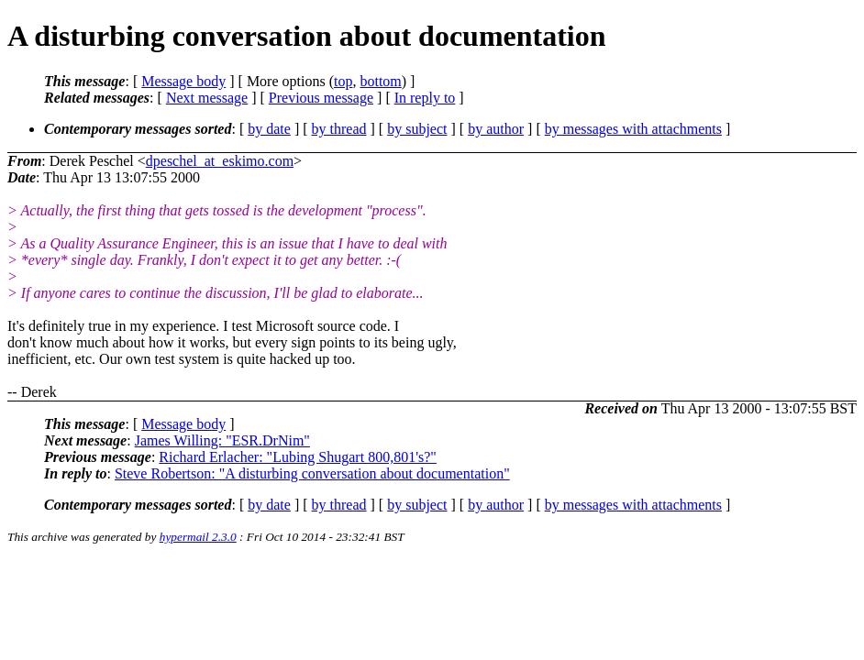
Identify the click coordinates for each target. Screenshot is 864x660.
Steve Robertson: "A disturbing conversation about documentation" (312, 473)
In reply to (425, 97)
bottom (380, 81)
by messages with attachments (633, 129)
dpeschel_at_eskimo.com (220, 161)
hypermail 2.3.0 (198, 537)
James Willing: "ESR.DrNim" (222, 440)
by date (269, 129)
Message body (183, 81)
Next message (207, 97)
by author (496, 129)
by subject (417, 129)
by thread (339, 129)
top (343, 81)
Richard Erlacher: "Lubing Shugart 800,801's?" (298, 457)
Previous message (321, 97)
